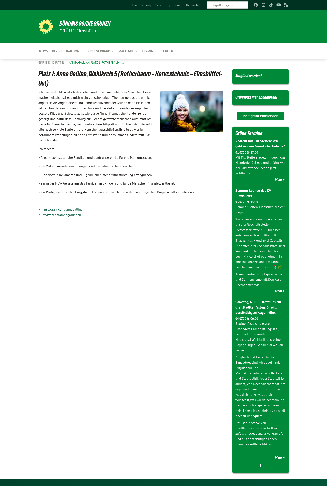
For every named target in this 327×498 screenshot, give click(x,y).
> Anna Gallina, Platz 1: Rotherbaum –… (96, 62)
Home (134, 5)
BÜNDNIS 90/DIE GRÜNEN (90, 23)
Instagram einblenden (260, 122)
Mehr (278, 192)
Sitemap (146, 5)
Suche (158, 5)
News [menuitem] (43, 51)
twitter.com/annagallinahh (62, 215)
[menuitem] (134, 5)
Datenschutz (194, 5)
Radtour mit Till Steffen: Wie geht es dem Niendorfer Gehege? (258, 153)
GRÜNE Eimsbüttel (51, 62)
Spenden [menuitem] (166, 51)
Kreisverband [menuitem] (99, 51)
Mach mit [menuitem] (126, 51)
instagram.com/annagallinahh (64, 209)
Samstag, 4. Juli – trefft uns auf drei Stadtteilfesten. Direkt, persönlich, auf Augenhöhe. (260, 319)
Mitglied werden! (251, 76)
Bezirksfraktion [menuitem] (65, 51)
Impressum (173, 5)
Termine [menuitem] (148, 51)
